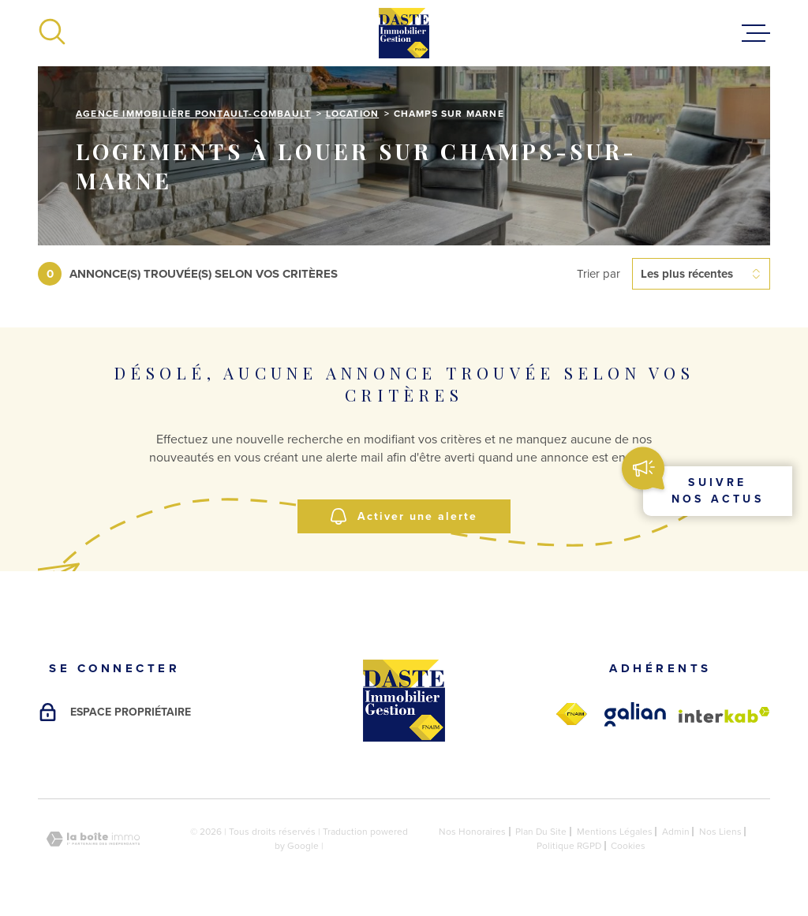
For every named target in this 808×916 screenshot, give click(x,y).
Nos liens (720, 831)
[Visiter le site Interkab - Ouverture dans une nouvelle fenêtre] (724, 715)
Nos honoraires (472, 831)
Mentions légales (615, 831)
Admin (676, 831)
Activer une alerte (404, 516)
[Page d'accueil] (404, 33)
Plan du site (541, 831)
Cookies (628, 846)
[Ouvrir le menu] (756, 33)
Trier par (598, 274)
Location (353, 114)
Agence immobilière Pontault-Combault (193, 114)
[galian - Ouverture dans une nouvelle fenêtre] (635, 714)
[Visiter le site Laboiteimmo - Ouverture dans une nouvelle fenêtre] (93, 839)
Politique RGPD (569, 846)
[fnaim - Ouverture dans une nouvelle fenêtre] (571, 714)
